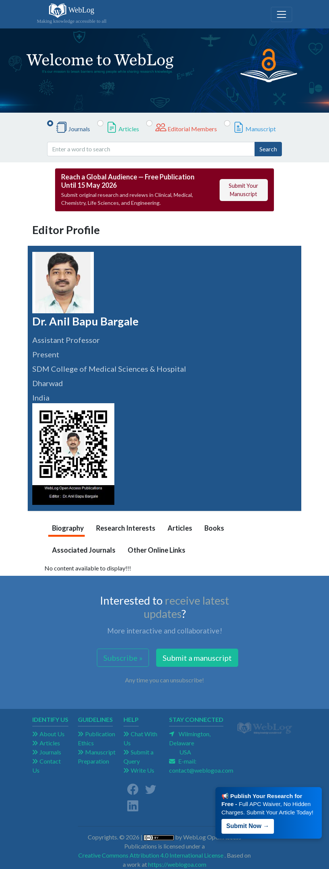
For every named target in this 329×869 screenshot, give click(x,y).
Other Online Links (156, 550)
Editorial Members (192, 128)
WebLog (71, 14)
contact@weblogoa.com (201, 770)
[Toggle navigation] (281, 14)
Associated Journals (83, 550)
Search (268, 148)
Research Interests (125, 528)
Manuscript (260, 128)
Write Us (142, 770)
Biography (68, 528)
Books (214, 528)
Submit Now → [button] (249, 821)
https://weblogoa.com (177, 864)
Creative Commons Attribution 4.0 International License (150, 855)
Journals (79, 128)
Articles (129, 128)
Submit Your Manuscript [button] (243, 189)
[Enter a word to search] (151, 149)
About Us (52, 733)
